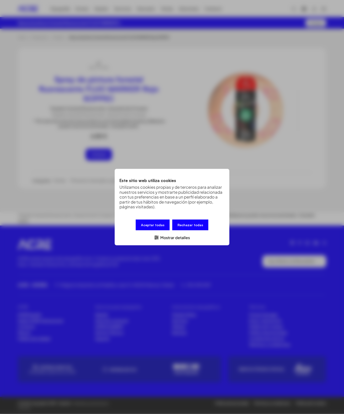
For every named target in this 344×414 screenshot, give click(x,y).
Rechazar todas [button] (190, 225)
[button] (172, 237)
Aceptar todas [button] (152, 225)
